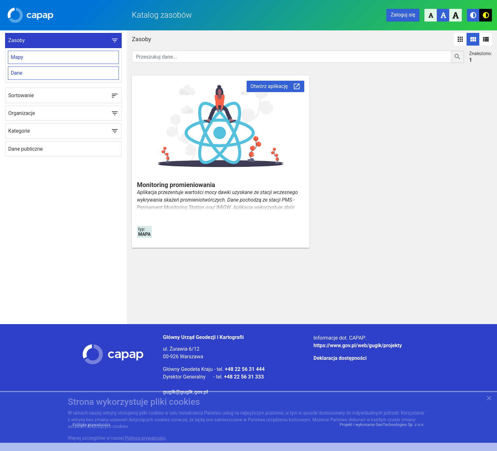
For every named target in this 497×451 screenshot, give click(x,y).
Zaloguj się (402, 15)
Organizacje (63, 113)
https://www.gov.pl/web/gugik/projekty (357, 345)
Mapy (17, 57)
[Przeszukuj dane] (291, 57)
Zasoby (63, 40)
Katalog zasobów (162, 15)
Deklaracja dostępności (340, 358)
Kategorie (63, 131)
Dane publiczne (25, 149)
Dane (17, 73)
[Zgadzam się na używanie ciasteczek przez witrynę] (489, 399)
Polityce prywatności (145, 438)
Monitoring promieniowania (176, 185)
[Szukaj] (457, 57)
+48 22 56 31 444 (245, 369)
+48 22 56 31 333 (244, 377)
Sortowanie (63, 95)
